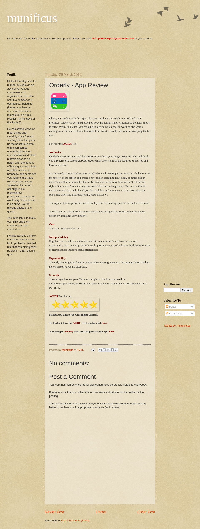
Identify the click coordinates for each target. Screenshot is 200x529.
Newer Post (54, 512)
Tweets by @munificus (177, 325)
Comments (174, 313)
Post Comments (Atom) (75, 520)
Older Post (146, 512)
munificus (32, 18)
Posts (171, 306)
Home (101, 512)
